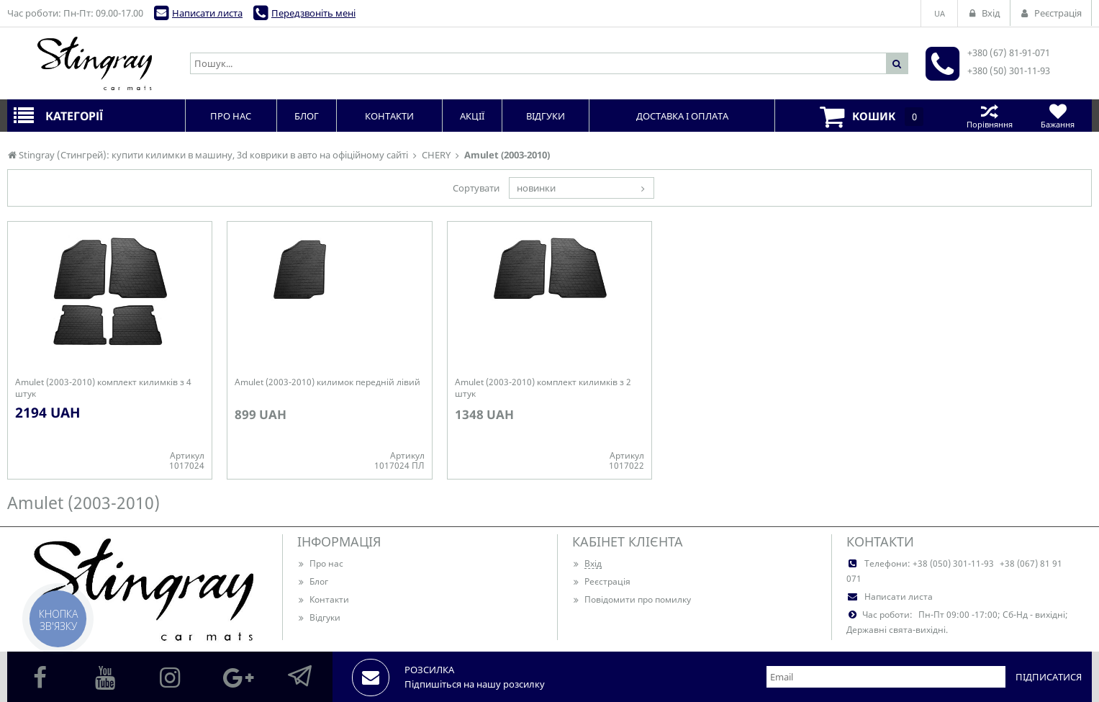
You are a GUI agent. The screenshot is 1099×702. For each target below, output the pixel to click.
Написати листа (207, 12)
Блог (312, 581)
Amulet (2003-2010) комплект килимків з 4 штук (103, 388)
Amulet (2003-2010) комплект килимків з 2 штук (543, 388)
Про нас (320, 563)
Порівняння (989, 115)
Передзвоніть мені (313, 12)
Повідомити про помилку (631, 599)
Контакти (323, 599)
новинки (536, 187)
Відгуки (318, 617)
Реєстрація (601, 581)
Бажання (1057, 115)
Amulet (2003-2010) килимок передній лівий (327, 382)
